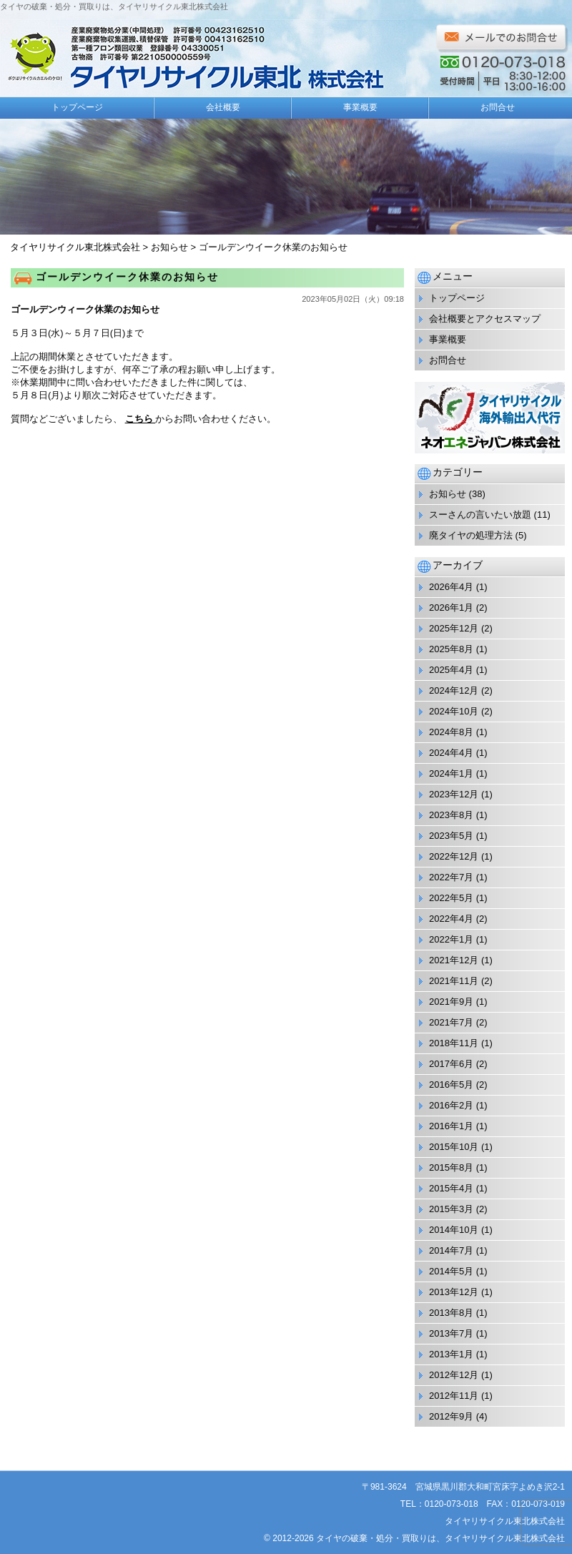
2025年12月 (453, 628)
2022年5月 (451, 897)
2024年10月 (453, 711)
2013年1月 (451, 1354)
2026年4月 (451, 586)
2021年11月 (453, 980)
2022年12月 (453, 856)
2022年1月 (451, 939)
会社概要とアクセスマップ (485, 318)
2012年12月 (453, 1374)
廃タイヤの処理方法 (471, 535)
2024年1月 (451, 773)
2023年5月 (451, 835)
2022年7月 (451, 877)
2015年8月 (451, 1167)
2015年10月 (453, 1146)
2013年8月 (451, 1312)
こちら (140, 418)
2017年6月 (451, 1063)
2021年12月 (453, 960)
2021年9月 (451, 1001)
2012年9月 (451, 1416)
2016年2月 (451, 1105)
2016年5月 (451, 1084)
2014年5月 (451, 1271)
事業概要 (360, 107)
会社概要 (223, 107)
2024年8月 (451, 732)
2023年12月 (453, 794)
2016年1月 (451, 1126)
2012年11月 (453, 1395)
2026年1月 (451, 607)
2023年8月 (451, 815)
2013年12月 (453, 1292)
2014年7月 (451, 1250)
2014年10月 (453, 1229)
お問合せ (497, 107)
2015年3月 (451, 1209)
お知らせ (447, 493)
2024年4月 (451, 752)
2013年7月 (451, 1333)
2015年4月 (451, 1188)
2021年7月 (451, 1022)
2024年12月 (453, 690)
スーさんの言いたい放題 (480, 514)
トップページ (77, 107)
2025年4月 (451, 669)
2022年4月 (451, 918)
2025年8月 (451, 649)
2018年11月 (453, 1043)
